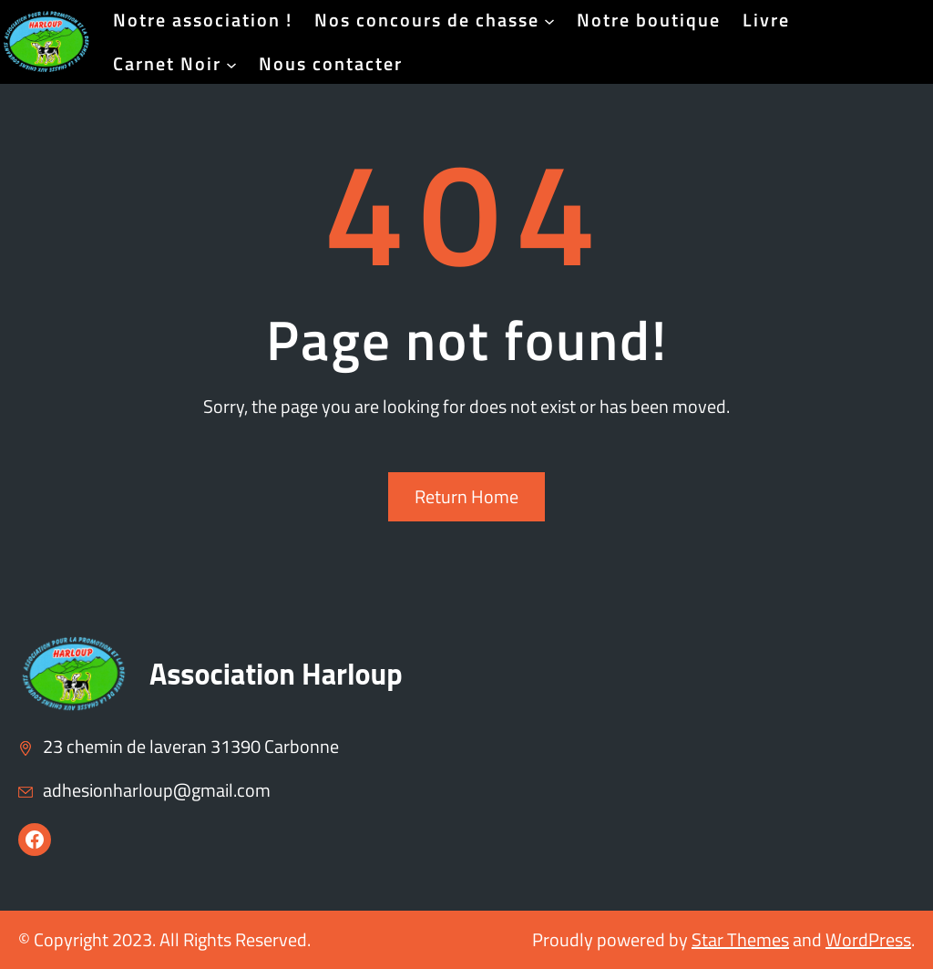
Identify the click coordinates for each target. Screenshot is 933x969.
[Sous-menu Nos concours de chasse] (549, 20)
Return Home (466, 496)
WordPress (868, 939)
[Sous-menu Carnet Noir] (231, 63)
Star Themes (740, 939)
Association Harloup (276, 674)
